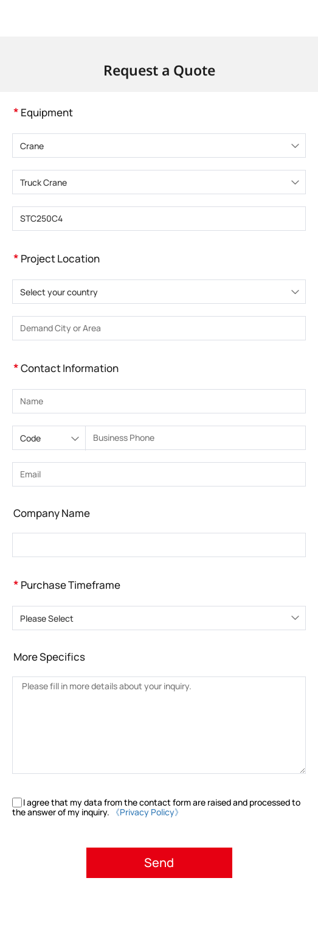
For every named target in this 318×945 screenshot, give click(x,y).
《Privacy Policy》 (147, 812)
